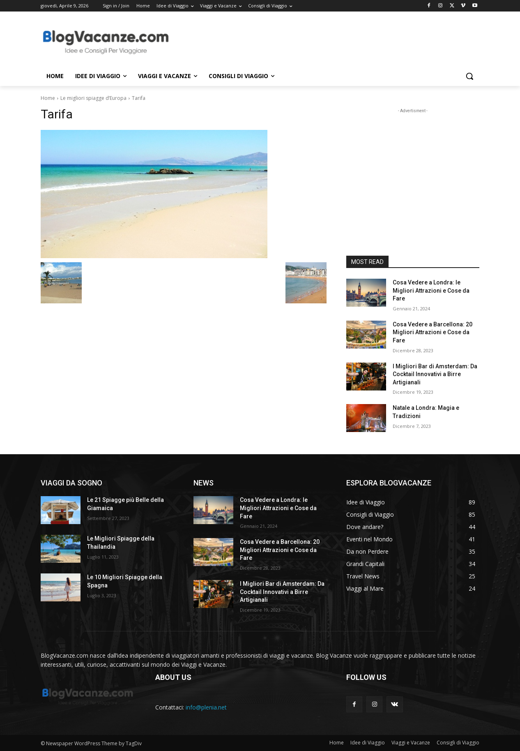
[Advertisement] (321, 41)
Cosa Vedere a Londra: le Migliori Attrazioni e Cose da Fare (431, 290)
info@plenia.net (206, 707)
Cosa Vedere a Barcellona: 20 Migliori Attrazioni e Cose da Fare (432, 332)
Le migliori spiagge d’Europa (93, 98)
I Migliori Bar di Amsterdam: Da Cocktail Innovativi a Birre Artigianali (435, 374)
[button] (469, 76)
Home (48, 98)
